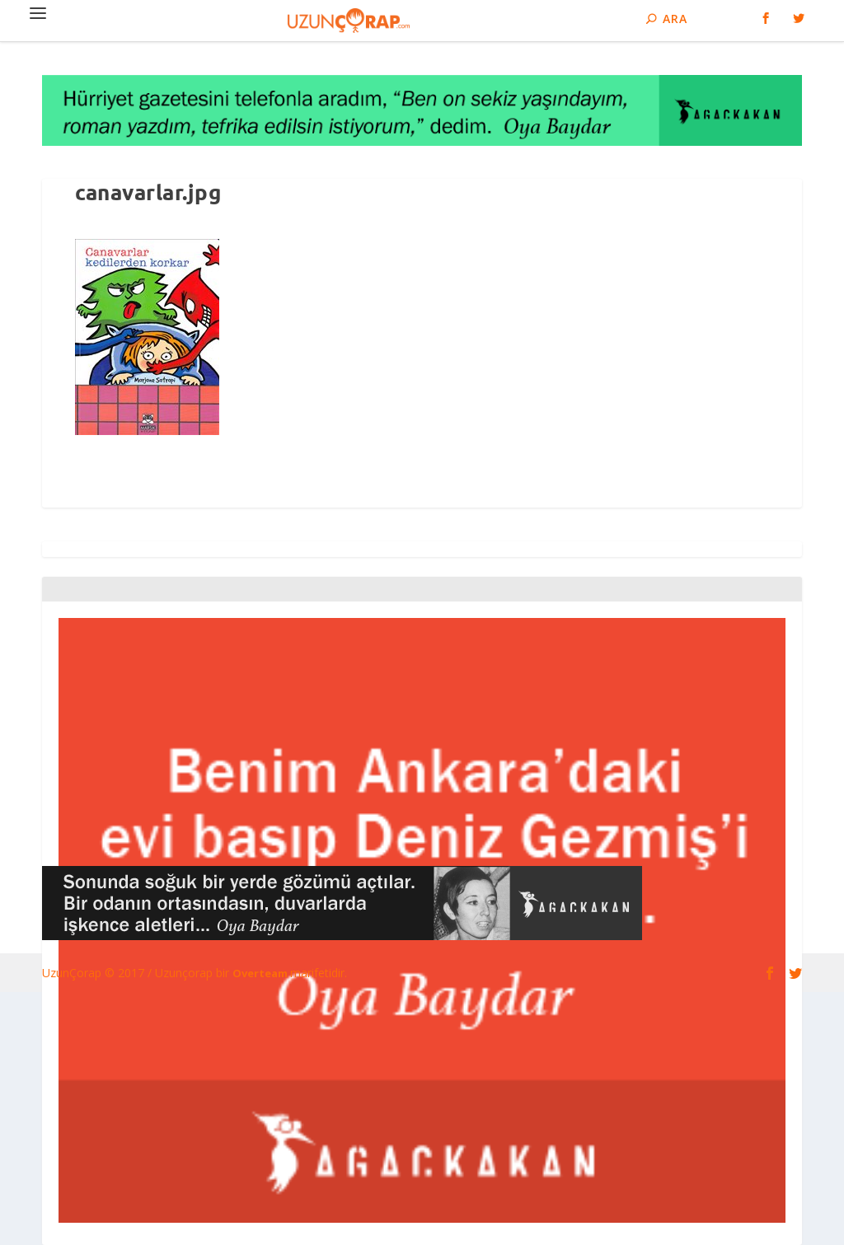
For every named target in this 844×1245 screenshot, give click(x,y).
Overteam (261, 973)
